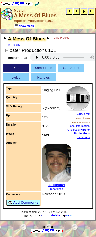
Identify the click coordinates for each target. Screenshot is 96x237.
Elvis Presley (61, 37)
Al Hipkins (14, 44)
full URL (48, 227)
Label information (79, 125)
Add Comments (23, 203)
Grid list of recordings (78, 133)
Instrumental (17, 58)
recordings (56, 188)
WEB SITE (83, 114)
